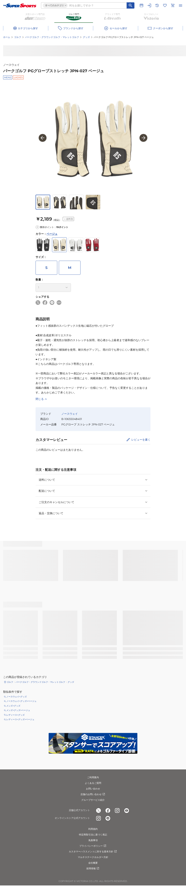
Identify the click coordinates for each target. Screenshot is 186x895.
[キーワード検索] (130, 5)
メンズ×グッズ (13, 705)
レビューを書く (140, 439)
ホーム (6, 37)
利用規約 (93, 828)
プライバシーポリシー (93, 846)
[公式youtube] (126, 810)
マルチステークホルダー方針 (93, 857)
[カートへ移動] (172, 5)
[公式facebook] (108, 810)
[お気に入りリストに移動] (165, 5)
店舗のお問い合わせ (93, 794)
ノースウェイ (11, 65)
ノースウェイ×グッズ (16, 696)
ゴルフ (17, 37)
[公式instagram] (117, 810)
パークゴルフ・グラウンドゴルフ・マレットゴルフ (52, 37)
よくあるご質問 (93, 782)
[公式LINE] (108, 818)
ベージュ (51, 234)
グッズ (86, 37)
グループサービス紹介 (93, 799)
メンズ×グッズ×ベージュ (18, 710)
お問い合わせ (93, 788)
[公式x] (98, 810)
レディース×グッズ (15, 715)
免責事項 (93, 840)
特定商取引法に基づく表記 (93, 834)
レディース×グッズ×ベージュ (20, 719)
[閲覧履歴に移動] (157, 5)
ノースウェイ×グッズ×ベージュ (21, 701)
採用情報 (93, 868)
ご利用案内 (93, 777)
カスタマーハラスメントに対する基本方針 (93, 852)
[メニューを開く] (180, 5)
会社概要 (93, 862)
